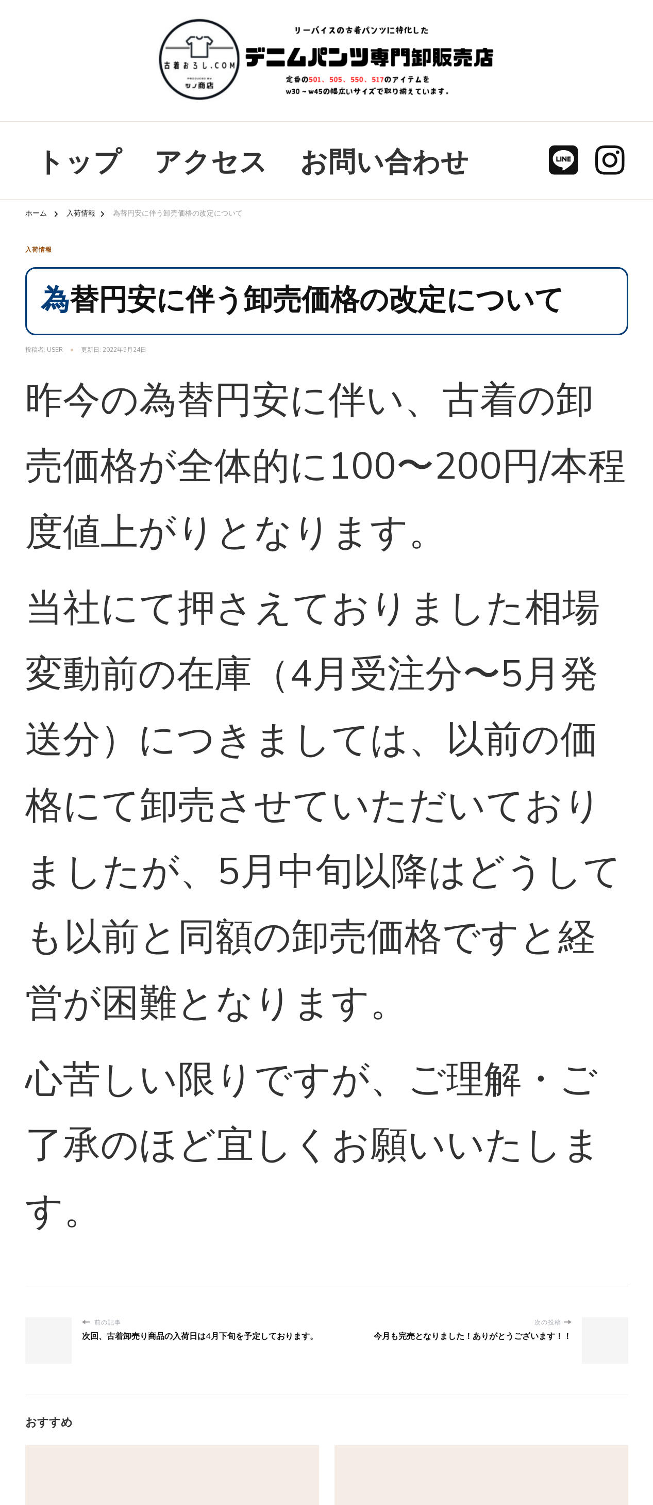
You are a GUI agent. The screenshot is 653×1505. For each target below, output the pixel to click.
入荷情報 (38, 250)
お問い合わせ (384, 162)
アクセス (210, 162)
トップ (79, 162)
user (55, 350)
